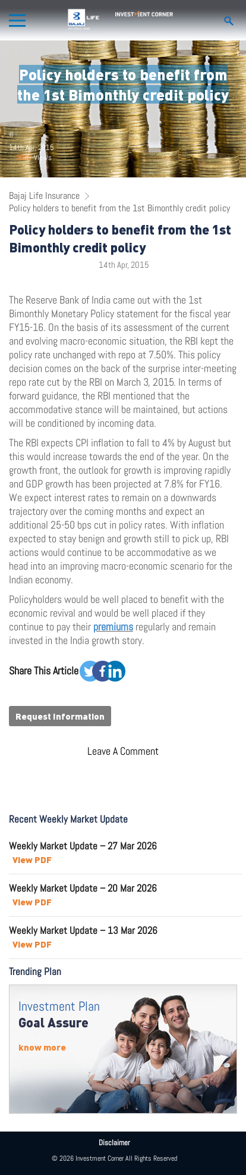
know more (42, 1047)
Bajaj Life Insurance (44, 195)
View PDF (32, 859)
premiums (113, 626)
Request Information (60, 716)
